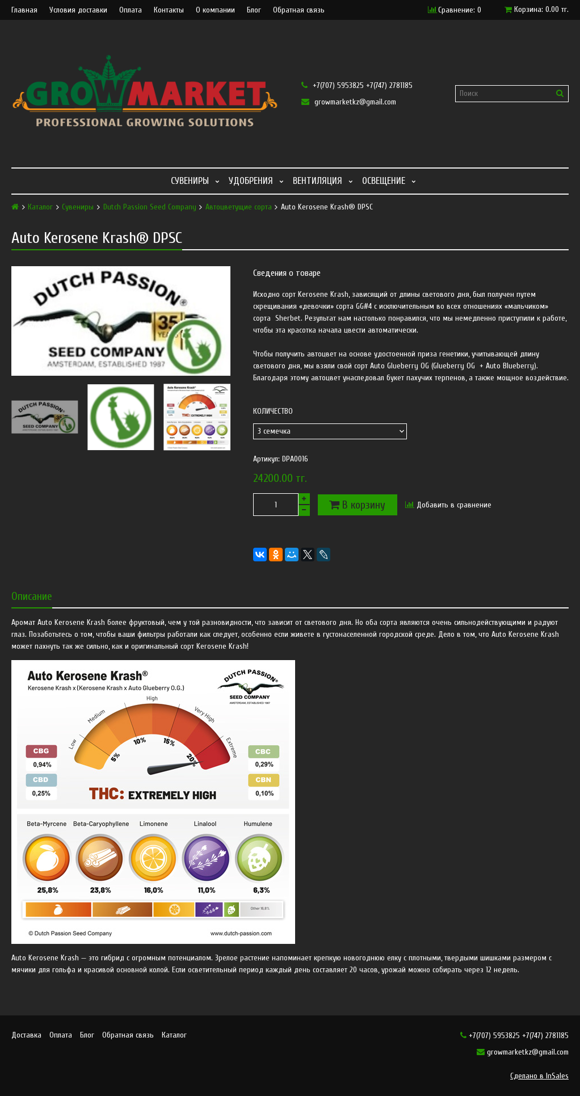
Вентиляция (317, 180)
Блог (254, 10)
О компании (215, 10)
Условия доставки (78, 10)
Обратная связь (299, 10)
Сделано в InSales (539, 1076)
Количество (273, 411)
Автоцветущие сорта (238, 207)
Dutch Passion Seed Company (149, 207)
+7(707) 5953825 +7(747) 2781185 (357, 85)
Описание (31, 596)
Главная (24, 10)
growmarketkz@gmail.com (348, 102)
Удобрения (251, 180)
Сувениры (190, 180)
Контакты (169, 10)
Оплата (130, 10)
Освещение (383, 180)
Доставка (26, 1035)
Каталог (40, 207)
